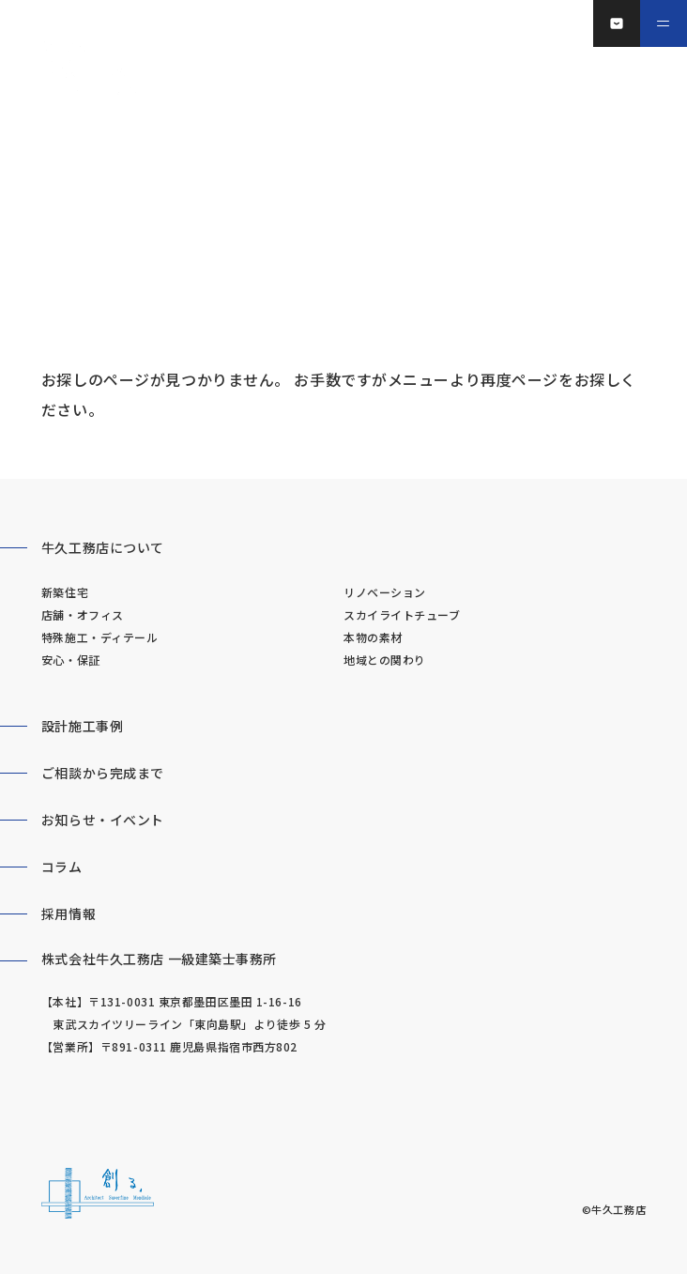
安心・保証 (70, 660)
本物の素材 (373, 637)
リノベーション (385, 592)
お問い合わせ (628, 23)
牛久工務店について (102, 547)
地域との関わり (385, 660)
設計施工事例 (82, 725)
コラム (62, 866)
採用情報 (68, 913)
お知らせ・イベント (102, 819)
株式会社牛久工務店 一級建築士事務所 (159, 958)
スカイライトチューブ (402, 614)
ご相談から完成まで (102, 772)
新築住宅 (64, 592)
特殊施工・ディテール (100, 637)
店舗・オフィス (82, 614)
